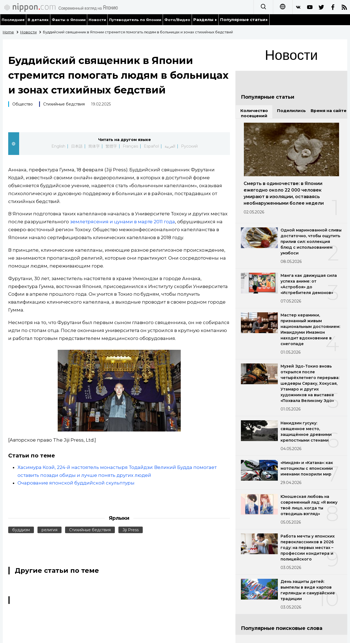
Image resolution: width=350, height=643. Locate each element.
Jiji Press (130, 529)
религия (49, 529)
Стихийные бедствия (64, 104)
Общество (22, 104)
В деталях (38, 19)
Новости (97, 19)
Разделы (205, 19)
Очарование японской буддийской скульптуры (76, 483)
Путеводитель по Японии (135, 19)
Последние (13, 19)
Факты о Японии (69, 19)
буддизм (21, 529)
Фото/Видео (177, 19)
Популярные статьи (244, 19)
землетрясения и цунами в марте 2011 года (122, 221)
